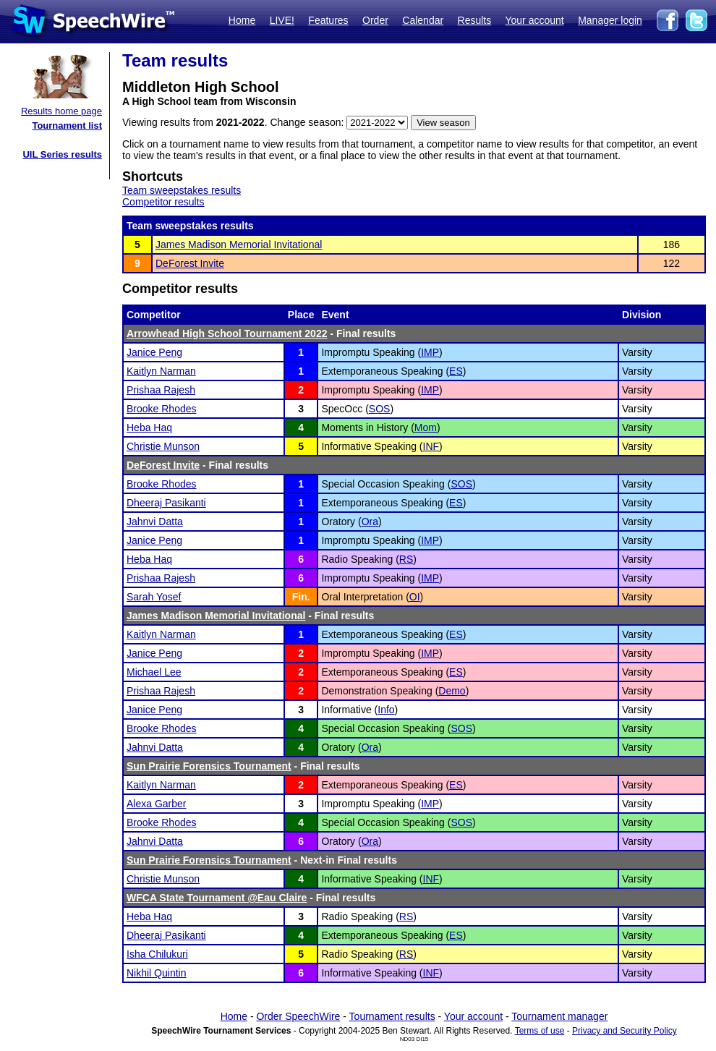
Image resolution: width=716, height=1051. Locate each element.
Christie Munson (163, 446)
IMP (430, 352)
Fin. (301, 597)
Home (242, 20)
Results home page (61, 111)
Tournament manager (559, 1016)
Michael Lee (154, 672)
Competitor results (163, 202)
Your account (534, 20)
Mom (425, 427)
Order (375, 20)
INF (431, 446)
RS (406, 559)
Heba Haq (149, 427)
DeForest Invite (189, 263)
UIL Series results (62, 154)
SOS (380, 408)
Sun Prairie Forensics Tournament (209, 766)
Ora (370, 521)
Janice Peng (154, 352)
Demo (451, 691)
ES (456, 371)
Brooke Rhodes (162, 408)
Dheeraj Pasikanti (166, 503)
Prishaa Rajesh (161, 390)
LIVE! (282, 20)
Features (328, 20)
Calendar (422, 20)
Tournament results (392, 1016)
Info (386, 709)
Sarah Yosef (154, 597)
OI (414, 597)
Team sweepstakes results (181, 190)
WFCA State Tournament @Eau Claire (217, 897)
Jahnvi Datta (155, 521)
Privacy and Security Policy (624, 1031)
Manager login (610, 20)
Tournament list (67, 125)
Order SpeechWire (298, 1016)
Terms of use (540, 1031)
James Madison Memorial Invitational (238, 244)
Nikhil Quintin (156, 973)
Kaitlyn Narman (161, 371)
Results (475, 20)
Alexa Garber (156, 803)
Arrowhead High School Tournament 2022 (227, 333)
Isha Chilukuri (157, 954)
